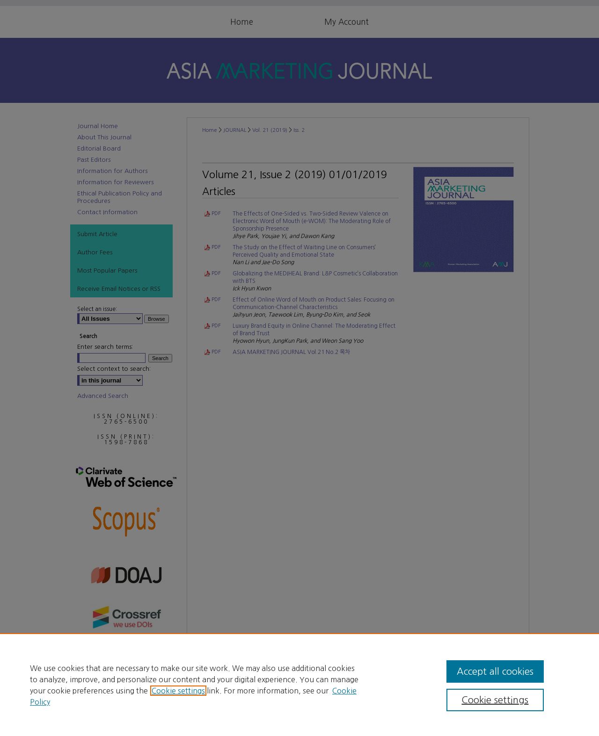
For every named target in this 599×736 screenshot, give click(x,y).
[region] (299, 684)
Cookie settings (178, 690)
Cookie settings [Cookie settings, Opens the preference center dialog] (494, 700)
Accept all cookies (495, 671)
